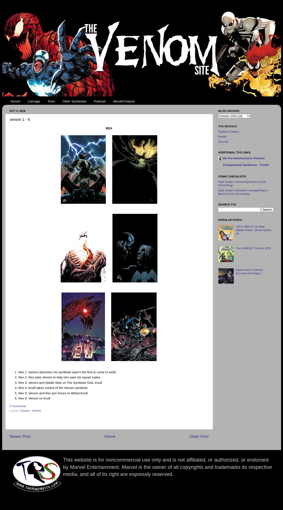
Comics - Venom (30, 410)
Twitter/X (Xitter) (228, 131)
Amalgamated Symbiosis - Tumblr (246, 164)
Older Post (198, 436)
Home (110, 436)
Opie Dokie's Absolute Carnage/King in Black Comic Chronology (243, 192)
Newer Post (20, 436)
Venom (15, 101)
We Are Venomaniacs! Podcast (244, 158)
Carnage (34, 101)
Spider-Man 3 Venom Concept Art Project (249, 271)
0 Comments (18, 406)
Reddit (222, 136)
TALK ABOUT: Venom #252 (253, 248)
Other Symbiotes (75, 101)
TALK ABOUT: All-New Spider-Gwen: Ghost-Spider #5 (253, 230)
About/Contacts (124, 101)
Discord (223, 141)
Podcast (99, 101)
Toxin (51, 101)
